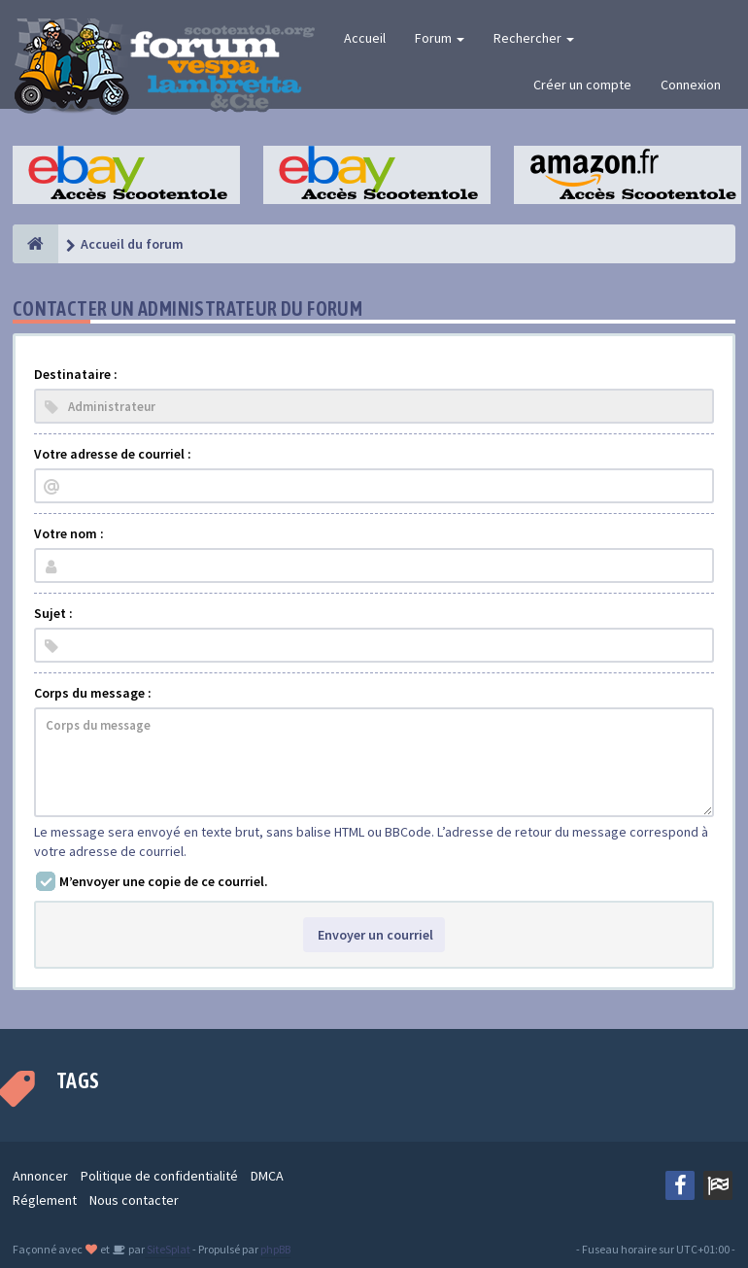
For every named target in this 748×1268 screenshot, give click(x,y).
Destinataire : (76, 374)
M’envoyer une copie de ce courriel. (163, 881)
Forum (439, 38)
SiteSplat (167, 1249)
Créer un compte (582, 84)
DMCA (267, 1175)
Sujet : (53, 613)
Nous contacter (134, 1200)
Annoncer (40, 1175)
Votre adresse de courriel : (112, 454)
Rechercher (533, 38)
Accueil (365, 38)
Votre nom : (69, 533)
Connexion (691, 84)
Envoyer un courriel (374, 934)
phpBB (275, 1249)
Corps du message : (93, 693)
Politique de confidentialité (159, 1175)
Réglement (45, 1200)
